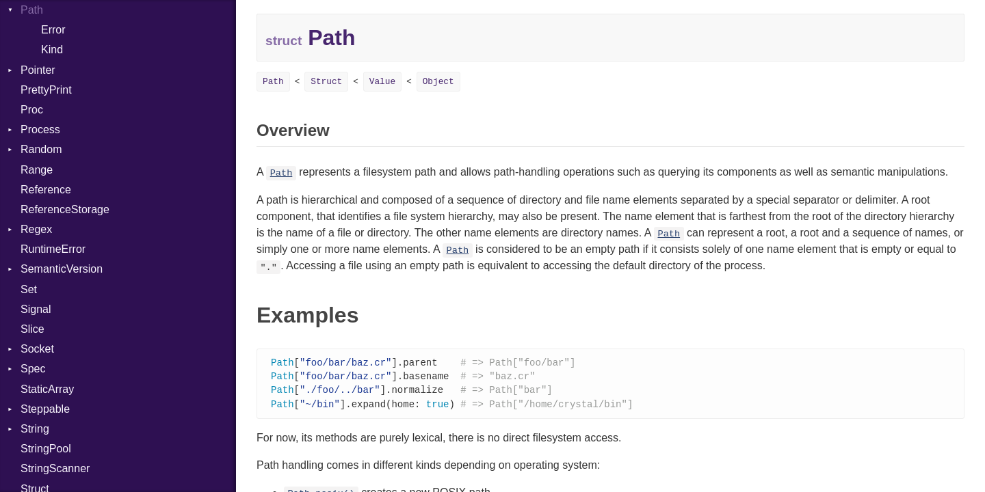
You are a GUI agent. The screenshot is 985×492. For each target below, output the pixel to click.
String (35, 429)
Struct (326, 82)
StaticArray (47, 389)
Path (32, 10)
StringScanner (55, 468)
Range (37, 170)
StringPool (46, 448)
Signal (36, 309)
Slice (32, 329)
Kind (52, 49)
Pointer (38, 70)
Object (438, 82)
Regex (36, 229)
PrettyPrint (46, 90)
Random (41, 149)
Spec (33, 368)
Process (40, 129)
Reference (46, 189)
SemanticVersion (62, 269)
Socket (37, 349)
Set (29, 289)
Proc (32, 109)
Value (382, 82)
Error (53, 30)
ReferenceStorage (65, 209)
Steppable (45, 409)
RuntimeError (53, 249)
